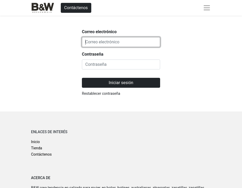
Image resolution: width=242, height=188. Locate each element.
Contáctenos (76, 7)
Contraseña (92, 54)
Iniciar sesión (121, 82)
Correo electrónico (99, 31)
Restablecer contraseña (101, 93)
